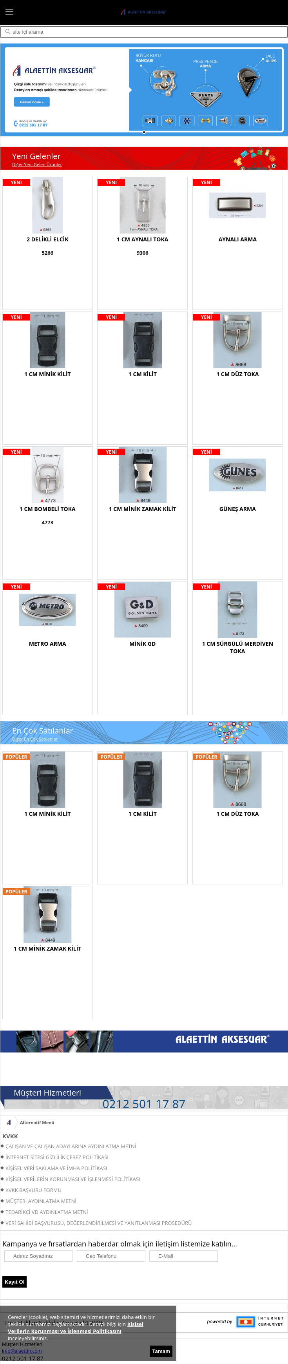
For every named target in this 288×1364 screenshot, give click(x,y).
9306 (143, 252)
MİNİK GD (142, 643)
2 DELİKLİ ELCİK (47, 239)
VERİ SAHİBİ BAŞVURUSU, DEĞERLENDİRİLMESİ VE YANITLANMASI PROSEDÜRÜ (98, 1222)
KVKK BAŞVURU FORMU (33, 1190)
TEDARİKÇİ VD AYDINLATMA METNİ (46, 1211)
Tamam (161, 1351)
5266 (47, 252)
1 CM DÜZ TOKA (237, 374)
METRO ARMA (47, 643)
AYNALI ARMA (238, 239)
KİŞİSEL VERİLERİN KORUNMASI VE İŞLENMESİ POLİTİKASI (72, 1179)
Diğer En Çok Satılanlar (35, 739)
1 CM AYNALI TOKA (142, 239)
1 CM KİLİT (143, 374)
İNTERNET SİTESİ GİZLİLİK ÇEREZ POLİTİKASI (57, 1157)
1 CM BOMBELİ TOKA (48, 509)
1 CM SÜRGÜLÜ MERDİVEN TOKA (237, 647)
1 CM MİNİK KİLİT (47, 374)
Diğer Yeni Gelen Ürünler (37, 164)
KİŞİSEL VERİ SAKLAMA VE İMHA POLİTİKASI (56, 1168)
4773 (47, 522)
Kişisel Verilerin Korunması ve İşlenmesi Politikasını (75, 1328)
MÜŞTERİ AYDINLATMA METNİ (40, 1201)
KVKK (10, 1136)
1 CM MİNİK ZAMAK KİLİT (142, 509)
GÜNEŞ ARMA (237, 509)
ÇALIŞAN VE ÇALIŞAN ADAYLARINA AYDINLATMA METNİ (70, 1146)
